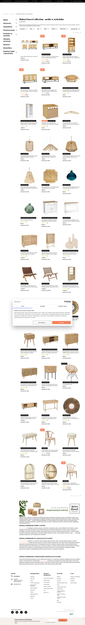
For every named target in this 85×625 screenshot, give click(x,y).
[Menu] (7, 11)
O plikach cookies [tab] (62, 306)
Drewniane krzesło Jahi (24, 542)
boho (74, 532)
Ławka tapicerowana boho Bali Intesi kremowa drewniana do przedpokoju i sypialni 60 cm (29, 451)
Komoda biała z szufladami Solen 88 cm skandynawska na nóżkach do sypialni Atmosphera (49, 220)
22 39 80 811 (79, 1)
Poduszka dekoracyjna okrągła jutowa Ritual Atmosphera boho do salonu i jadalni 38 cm (71, 91)
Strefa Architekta (59, 1)
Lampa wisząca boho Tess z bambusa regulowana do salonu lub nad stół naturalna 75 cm (71, 123)
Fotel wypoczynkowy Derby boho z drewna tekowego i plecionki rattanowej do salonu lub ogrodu (50, 286)
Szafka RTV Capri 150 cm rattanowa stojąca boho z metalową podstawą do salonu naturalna (50, 57)
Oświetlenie (74, 9)
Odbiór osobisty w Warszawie (22, 1)
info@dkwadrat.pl (17, 584)
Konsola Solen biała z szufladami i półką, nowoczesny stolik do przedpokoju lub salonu (71, 220)
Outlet (13, 11)
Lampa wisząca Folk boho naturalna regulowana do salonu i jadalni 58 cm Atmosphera (49, 156)
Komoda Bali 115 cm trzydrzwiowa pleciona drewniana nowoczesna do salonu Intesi (29, 385)
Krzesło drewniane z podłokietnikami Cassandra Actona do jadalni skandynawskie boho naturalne (71, 484)
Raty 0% (34, 1)
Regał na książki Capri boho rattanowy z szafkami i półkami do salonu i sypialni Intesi (71, 57)
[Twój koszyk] (79, 5)
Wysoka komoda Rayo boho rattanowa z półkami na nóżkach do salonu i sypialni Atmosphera (49, 253)
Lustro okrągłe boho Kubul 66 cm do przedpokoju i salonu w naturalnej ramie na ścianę (71, 418)
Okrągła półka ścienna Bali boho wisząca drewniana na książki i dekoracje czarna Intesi (50, 484)
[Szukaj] (55, 5)
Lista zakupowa (75, 4)
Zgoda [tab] (22, 306)
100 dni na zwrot (7, 1)
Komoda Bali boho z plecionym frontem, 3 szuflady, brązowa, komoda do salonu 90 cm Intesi (71, 352)
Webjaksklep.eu (71, 609)
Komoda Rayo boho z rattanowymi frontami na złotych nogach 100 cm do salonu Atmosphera (29, 253)
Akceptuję (61, 322)
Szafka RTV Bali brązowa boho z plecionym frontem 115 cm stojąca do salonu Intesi (50, 352)
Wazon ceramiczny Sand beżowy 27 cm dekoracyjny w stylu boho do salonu (70, 253)
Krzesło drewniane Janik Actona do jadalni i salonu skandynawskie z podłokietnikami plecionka (50, 451)
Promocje (20, 11)
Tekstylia (67, 9)
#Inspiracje (27, 11)
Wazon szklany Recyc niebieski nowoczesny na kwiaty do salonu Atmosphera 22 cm (71, 187)
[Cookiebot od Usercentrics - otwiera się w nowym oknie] (65, 302)
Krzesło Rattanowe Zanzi (67, 384)
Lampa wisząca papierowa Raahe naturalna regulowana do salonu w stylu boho (29, 156)
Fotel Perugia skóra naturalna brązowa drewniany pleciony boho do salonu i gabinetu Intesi (29, 286)
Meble (13, 9)
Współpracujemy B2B (46, 1)
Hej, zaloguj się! (68, 5)
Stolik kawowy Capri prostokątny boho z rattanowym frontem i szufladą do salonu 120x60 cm (49, 91)
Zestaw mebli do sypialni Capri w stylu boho (29, 56)
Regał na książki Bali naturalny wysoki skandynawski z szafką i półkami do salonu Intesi (71, 286)
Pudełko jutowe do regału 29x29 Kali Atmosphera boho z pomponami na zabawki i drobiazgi (50, 123)
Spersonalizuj (42, 322)
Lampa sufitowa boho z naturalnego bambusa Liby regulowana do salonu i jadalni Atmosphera (50, 187)
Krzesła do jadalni (22, 541)
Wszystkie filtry (75, 28)
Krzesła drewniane (23, 528)
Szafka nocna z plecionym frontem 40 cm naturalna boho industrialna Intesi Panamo (50, 385)
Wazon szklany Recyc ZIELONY (27, 219)
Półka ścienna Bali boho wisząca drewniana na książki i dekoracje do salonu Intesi (29, 484)
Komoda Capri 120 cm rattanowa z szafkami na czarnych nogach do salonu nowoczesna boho (29, 91)
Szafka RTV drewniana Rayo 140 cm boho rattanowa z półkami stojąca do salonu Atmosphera (29, 418)
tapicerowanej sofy (43, 560)
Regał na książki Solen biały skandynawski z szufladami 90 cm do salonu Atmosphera (29, 123)
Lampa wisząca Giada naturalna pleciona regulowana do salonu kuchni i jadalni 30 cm (29, 187)
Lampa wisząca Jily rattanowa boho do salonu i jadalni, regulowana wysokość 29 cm (71, 156)
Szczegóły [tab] (42, 306)
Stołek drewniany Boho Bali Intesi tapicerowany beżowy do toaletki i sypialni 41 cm (71, 451)
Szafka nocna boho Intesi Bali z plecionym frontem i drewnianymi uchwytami (29, 352)
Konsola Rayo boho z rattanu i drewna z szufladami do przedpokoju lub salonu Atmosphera (49, 418)
